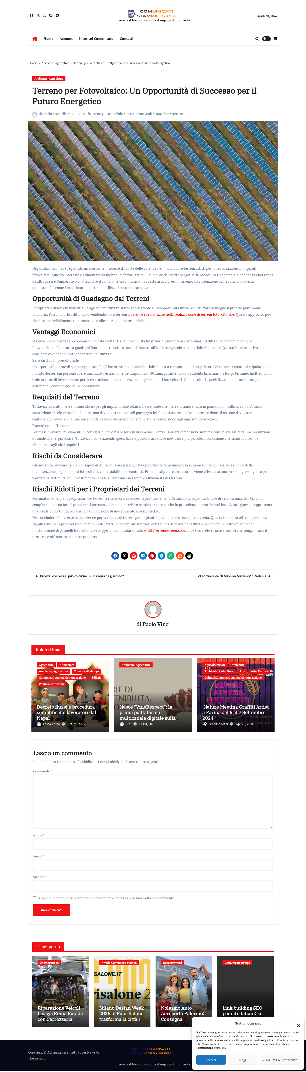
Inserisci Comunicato (96, 38)
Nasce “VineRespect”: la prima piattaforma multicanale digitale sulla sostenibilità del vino (147, 715)
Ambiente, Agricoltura (48, 79)
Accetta (211, 1060)
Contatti (126, 38)
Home (48, 38)
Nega (243, 1060)
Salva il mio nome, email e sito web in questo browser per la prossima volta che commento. (106, 896)
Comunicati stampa (86, 671)
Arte (242, 671)
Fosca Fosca (49, 724)
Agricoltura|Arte (214, 665)
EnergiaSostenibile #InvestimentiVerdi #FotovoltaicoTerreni (139, 114)
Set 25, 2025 (76, 724)
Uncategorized (49, 961)
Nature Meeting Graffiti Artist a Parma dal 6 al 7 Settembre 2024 (235, 712)
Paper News (86, 1053)
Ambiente (237, 665)
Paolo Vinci (52, 114)
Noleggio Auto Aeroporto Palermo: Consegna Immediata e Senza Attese (182, 1020)
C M (126, 724)
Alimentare (67, 665)
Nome (38, 833)
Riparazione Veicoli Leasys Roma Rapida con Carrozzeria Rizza (60, 1017)
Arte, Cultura (259, 671)
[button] (296, 1023)
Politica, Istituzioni (51, 684)
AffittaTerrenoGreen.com (164, 530)
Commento (42, 769)
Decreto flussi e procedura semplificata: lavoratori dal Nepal (66, 712)
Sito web (39, 875)
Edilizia (96, 678)
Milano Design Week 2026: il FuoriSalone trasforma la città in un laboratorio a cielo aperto (121, 1020)
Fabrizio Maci (216, 724)
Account (66, 38)
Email (38, 854)
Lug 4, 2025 (147, 724)
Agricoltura (46, 665)
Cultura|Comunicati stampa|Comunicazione (233, 678)
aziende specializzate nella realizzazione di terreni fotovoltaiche (182, 314)
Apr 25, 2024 (245, 724)
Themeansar (37, 1059)
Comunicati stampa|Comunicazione (62, 678)
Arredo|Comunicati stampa (119, 961)
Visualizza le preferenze (279, 1060)
